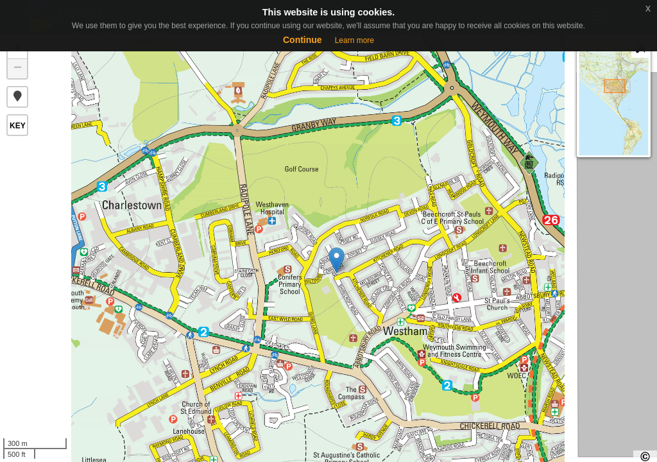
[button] (17, 97)
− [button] (17, 68)
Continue (302, 40)
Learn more (354, 40)
